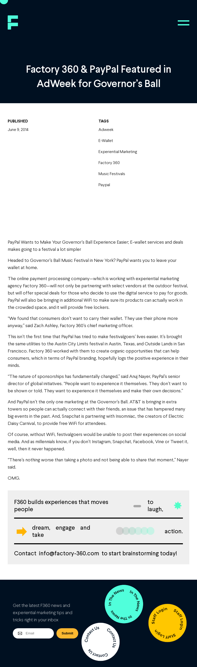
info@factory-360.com (69, 553)
